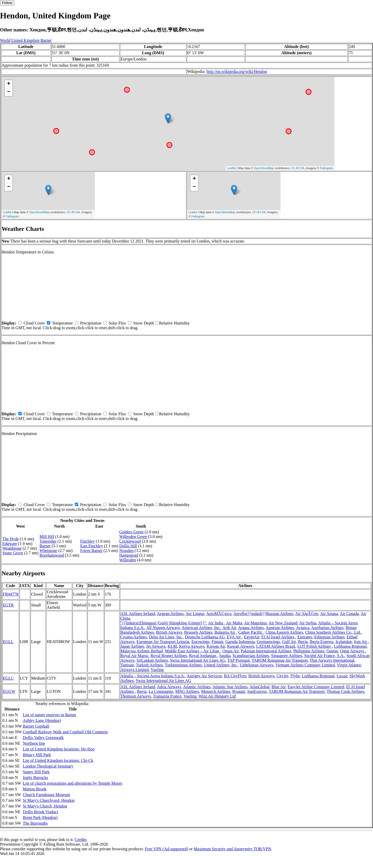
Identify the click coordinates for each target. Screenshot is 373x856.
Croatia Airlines (133, 637)
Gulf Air (289, 641)
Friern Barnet (91, 550)
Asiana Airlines (251, 627)
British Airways (169, 632)
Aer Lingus (194, 613)
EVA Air (234, 637)
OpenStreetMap (264, 168)
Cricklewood (130, 541)
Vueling (157, 669)
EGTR (8, 605)
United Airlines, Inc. (221, 665)
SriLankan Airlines (152, 660)
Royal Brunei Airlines (168, 655)
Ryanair (238, 691)
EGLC (8, 678)
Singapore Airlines (286, 655)
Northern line (34, 743)
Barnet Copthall (36, 726)
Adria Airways (169, 687)
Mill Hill (47, 536)
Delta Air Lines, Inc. (166, 637)
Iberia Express (322, 641)
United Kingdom (25, 40)
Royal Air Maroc (134, 655)
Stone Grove (12, 553)
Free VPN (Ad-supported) (166, 849)
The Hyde (10, 539)
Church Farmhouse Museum (46, 794)
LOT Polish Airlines (314, 646)
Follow (7, 3)
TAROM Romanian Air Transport (280, 660)
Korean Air (216, 646)
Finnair (217, 641)
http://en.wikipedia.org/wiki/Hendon (236, 71)
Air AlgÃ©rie (306, 613)
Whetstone (48, 550)
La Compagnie (161, 691)
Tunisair (127, 665)
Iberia (302, 641)
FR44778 (10, 594)
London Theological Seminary (48, 766)
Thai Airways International (332, 660)
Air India (216, 623)
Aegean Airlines (170, 613)
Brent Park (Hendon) (40, 817)
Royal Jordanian (203, 655)
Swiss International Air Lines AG (197, 660)
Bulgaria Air (225, 632)
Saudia (225, 655)
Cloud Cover (34, 323)
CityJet (282, 676)
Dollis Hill (128, 546)
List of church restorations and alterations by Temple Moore (72, 783)
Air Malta (234, 623)
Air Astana (329, 613)
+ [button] (8, 84)
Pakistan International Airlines (266, 651)
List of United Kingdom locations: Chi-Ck (58, 760)
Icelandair (343, 641)
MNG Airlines (187, 691)
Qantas (332, 651)
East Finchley (91, 546)
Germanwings (268, 641)
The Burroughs (35, 823)
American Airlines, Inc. (201, 627)
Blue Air (278, 687)
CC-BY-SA (298, 168)
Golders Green (131, 532)
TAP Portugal (238, 660)
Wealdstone (11, 548)
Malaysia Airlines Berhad (141, 651)
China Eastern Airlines (284, 632)
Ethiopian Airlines (329, 637)
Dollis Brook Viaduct (40, 812)
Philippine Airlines (308, 651)
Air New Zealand (283, 623)
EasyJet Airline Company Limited (316, 687)
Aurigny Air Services (204, 676)
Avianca (302, 627)
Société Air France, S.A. (324, 655)
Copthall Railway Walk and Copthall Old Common (65, 732)
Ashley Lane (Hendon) (42, 720)
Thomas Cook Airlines (345, 691)
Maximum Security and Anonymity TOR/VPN (232, 849)
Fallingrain (326, 168)
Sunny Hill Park (36, 772)
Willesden (127, 560)
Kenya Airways (192, 646)
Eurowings (200, 641)
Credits (81, 839)
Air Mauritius (255, 623)
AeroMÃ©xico (218, 613)
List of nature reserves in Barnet (49, 715)
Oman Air (231, 651)
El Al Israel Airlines (278, 637)
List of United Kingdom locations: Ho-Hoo (59, 749)
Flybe (295, 676)
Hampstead (128, 555)
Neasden (126, 550)
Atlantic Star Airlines (230, 687)
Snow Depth (143, 323)
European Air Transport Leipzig (163, 641)
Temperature (62, 323)
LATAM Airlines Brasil (275, 646)
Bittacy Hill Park (37, 755)
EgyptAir (251, 637)
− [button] (8, 92)
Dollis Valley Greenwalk (43, 737)
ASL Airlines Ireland (137, 613)
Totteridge (48, 541)
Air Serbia (307, 623)
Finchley (87, 541)
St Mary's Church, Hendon (45, 806)
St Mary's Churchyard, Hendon (48, 800)
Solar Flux (117, 323)
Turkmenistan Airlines (183, 665)
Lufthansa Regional (350, 646)
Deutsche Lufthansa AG (205, 637)
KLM (172, 646)
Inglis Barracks (35, 777)
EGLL (8, 641)
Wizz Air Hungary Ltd (217, 696)
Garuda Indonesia (240, 641)
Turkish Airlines (149, 665)
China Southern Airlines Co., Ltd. (333, 632)
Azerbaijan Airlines (327, 627)
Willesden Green (133, 536)
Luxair (341, 676)
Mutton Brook (34, 789)
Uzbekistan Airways (256, 665)
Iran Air (361, 641)
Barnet (46, 40)
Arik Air (229, 627)
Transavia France (167, 696)
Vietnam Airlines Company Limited (305, 665)
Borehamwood (52, 555)
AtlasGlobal (259, 687)
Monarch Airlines (215, 691)
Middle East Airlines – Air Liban (192, 651)
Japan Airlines (132, 646)
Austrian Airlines (280, 627)
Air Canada (349, 613)
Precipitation (90, 323)
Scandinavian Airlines (251, 655)
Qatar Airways (352, 651)
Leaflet (231, 168)
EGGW (9, 691)
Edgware (9, 543)
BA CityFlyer (235, 676)
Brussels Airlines (198, 632)
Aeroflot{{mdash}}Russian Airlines (263, 613)
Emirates (304, 637)
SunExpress (257, 691)
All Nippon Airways (163, 627)
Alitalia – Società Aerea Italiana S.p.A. (152, 676)
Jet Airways (156, 646)
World (5, 40)
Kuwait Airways (240, 646)
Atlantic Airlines (197, 687)
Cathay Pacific (251, 632)
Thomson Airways (135, 696)
